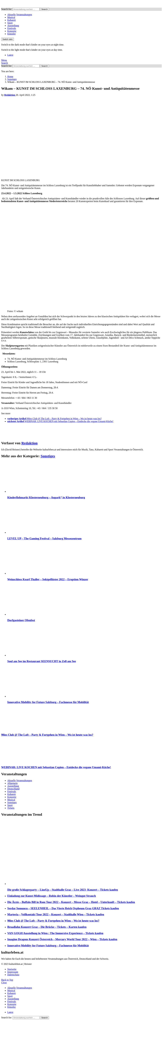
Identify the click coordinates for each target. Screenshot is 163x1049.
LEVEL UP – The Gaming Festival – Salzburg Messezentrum (44, 538)
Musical (11, 17)
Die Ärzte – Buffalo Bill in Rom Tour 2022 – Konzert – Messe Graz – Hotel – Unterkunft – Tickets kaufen (71, 902)
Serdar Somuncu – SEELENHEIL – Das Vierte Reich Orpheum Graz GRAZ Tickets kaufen (63, 908)
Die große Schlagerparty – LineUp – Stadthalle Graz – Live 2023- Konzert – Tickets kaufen (62, 889)
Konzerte (11, 31)
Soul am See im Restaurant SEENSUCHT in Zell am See (41, 661)
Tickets (10, 808)
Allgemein (12, 783)
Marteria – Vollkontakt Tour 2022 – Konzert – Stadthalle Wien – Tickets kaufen (55, 914)
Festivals (11, 28)
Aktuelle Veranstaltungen (19, 14)
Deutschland (13, 788)
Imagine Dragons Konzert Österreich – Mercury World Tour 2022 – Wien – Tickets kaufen (62, 939)
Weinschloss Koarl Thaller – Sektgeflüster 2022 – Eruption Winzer (47, 579)
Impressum (12, 972)
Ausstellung (13, 25)
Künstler (11, 33)
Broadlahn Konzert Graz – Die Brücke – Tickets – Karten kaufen (47, 927)
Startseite (11, 969)
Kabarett (11, 20)
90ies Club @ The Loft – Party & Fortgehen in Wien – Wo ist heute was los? (53, 920)
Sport (10, 23)
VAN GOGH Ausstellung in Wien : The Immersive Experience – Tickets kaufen (55, 933)
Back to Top (7, 980)
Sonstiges (48, 456)
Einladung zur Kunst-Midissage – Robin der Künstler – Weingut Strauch (51, 895)
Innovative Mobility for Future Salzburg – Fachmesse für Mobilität (48, 702)
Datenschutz (13, 974)
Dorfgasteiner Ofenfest (21, 620)
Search (44, 9)
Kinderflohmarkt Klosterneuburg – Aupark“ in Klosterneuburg (46, 497)
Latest (10, 55)
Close (4, 982)
